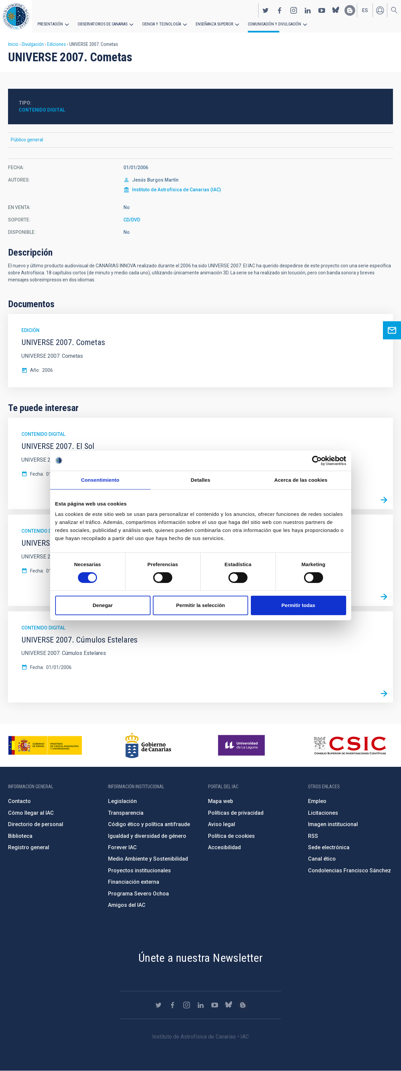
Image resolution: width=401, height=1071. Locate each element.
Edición (30, 330)
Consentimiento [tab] (100, 480)
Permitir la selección (200, 605)
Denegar (103, 605)
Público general (27, 139)
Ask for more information (392, 330)
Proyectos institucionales (139, 870)
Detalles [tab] (200, 480)
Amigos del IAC (126, 905)
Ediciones (56, 44)
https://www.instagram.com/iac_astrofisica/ (294, 10)
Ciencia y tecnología (161, 24)
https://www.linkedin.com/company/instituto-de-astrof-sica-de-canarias (308, 10)
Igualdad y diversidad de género (147, 836)
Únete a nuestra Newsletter (200, 957)
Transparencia (125, 813)
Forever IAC (122, 847)
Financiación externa (133, 882)
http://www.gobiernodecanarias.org (148, 745)
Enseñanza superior (214, 24)
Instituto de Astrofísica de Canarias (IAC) (176, 189)
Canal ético (322, 859)
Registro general (28, 847)
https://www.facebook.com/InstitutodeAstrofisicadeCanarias (280, 10)
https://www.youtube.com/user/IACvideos (322, 10)
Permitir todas (298, 605)
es (365, 10)
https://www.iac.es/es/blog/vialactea (350, 10)
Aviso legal (221, 824)
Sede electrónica (328, 847)
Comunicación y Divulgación (274, 24)
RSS (313, 836)
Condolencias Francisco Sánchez (349, 870)
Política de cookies (231, 836)
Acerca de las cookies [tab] (300, 480)
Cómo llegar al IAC (31, 813)
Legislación (122, 801)
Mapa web (220, 801)
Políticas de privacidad (236, 813)
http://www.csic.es (349, 745)
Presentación (50, 24)
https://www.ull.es (242, 745)
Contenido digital (42, 110)
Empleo (317, 801)
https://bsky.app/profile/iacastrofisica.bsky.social (336, 10)
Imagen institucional (333, 824)
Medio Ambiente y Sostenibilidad (148, 859)
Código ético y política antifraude (149, 824)
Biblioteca (20, 836)
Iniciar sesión (380, 10)
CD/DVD (131, 219)
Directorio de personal (35, 824)
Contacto (19, 801)
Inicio (13, 44)
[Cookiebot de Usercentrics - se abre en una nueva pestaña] (317, 461)
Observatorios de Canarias (102, 24)
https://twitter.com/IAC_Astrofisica (266, 10)
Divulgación (33, 44)
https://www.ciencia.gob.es (45, 745)
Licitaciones (323, 813)
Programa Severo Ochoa (138, 893)
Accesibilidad (224, 847)
